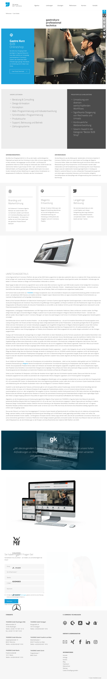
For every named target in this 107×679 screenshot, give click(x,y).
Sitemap (65, 668)
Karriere (81, 6)
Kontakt (93, 6)
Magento (25, 363)
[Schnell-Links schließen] (105, 12)
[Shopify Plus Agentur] (105, 29)
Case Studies (16, 13)
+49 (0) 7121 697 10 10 (17, 629)
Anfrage (65, 657)
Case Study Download (18, 72)
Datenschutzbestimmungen (19, 594)
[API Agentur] (105, 37)
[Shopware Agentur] (105, 20)
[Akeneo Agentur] (105, 33)
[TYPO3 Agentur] (105, 42)
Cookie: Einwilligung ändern (70, 670)
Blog (64, 662)
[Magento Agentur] (105, 25)
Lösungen (58, 6)
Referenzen (71, 6)
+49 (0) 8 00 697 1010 (41, 629)
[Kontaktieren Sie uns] (105, 16)
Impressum (66, 664)
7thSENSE (30, 293)
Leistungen (47, 6)
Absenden (10, 601)
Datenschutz (66, 666)
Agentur (35, 6)
